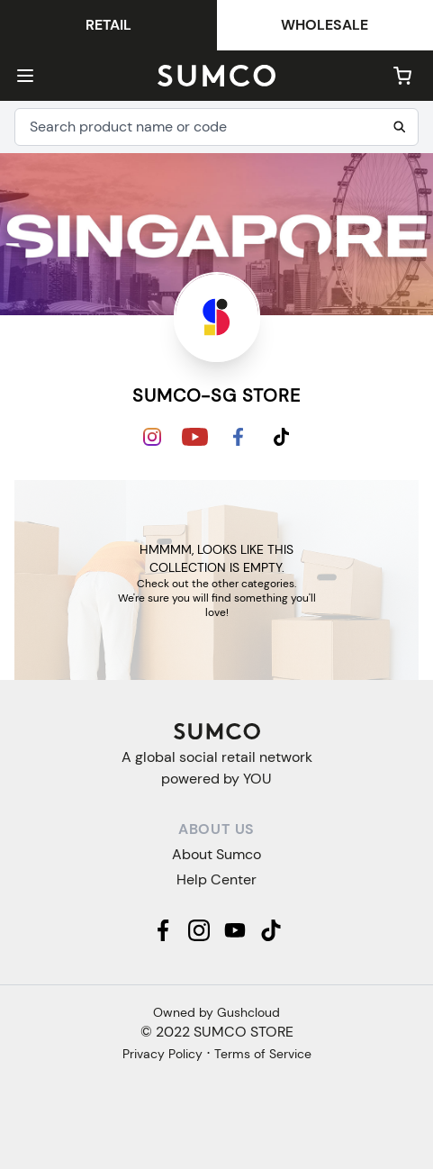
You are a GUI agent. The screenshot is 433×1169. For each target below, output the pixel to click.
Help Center (216, 879)
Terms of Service (262, 1054)
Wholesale (324, 24)
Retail (108, 24)
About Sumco (216, 854)
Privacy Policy (162, 1054)
